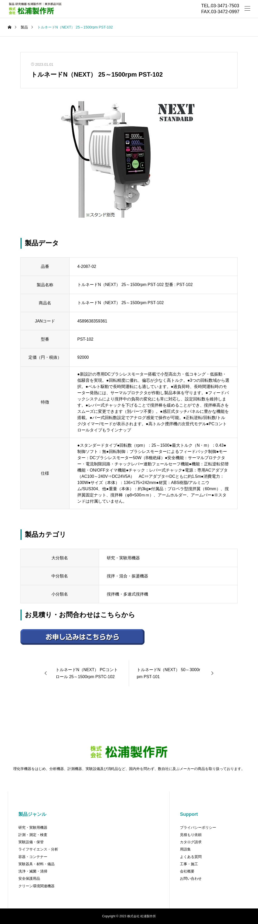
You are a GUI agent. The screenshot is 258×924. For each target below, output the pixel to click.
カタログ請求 (191, 842)
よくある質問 (191, 857)
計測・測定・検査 (32, 835)
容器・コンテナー (32, 857)
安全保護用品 (29, 878)
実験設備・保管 (31, 842)
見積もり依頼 (191, 835)
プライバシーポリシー (198, 827)
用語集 (185, 849)
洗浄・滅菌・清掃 (32, 871)
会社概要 (187, 871)
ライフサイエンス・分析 (38, 849)
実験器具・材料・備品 (36, 864)
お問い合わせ (191, 878)
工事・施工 (189, 864)
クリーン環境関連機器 (36, 886)
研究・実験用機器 (32, 827)
